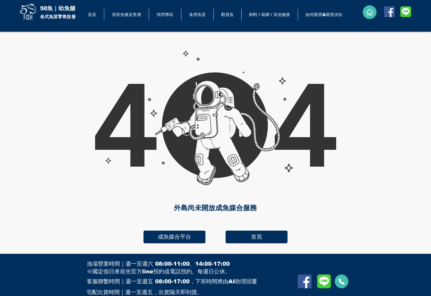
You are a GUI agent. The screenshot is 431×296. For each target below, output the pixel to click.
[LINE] (405, 11)
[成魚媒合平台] (174, 237)
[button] (197, 14)
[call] (341, 281)
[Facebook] (389, 11)
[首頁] (257, 237)
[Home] (370, 12)
